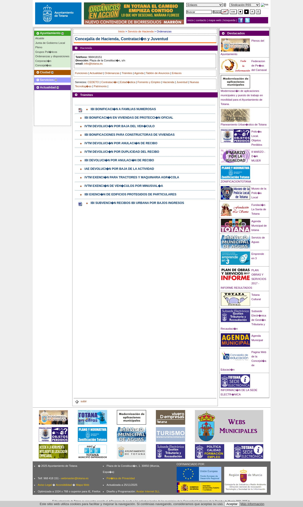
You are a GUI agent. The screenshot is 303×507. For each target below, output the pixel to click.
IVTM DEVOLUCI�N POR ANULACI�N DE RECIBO (121, 143)
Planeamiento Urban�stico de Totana (244, 124)
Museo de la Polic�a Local (259, 193)
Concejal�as (43, 65)
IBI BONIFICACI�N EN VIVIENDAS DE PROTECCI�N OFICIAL (129, 117)
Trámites (127, 73)
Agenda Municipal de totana (259, 225)
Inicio (121, 31)
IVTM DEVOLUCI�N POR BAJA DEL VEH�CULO (120, 126)
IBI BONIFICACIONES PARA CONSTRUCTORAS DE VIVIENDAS (130, 134)
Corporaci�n (43, 60)
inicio (191, 20)
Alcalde (39, 38)
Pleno (38, 47)
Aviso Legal (45, 484)
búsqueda (229, 20)
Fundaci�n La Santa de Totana (259, 209)
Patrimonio (100, 86)
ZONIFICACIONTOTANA (236, 181)
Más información (252, 504)
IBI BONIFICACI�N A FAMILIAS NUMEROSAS (123, 109)
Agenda (139, 73)
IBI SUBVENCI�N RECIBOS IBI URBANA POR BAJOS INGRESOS (137, 203)
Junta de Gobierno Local (50, 42)
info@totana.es (93, 63)
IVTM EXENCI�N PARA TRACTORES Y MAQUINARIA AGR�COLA (132, 177)
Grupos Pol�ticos (46, 51)
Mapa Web (82, 484)
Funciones (81, 73)
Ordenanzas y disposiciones (52, 56)
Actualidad (96, 73)
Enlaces (177, 73)
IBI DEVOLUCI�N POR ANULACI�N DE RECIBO (119, 160)
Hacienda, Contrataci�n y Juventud (134, 39)
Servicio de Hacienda (141, 31)
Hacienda (168, 82)
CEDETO (93, 82)
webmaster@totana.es (74, 478)
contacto (201, 20)
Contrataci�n (109, 82)
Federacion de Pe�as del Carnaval (259, 65)
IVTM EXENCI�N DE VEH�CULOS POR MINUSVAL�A (124, 186)
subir (81, 401)
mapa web (215, 20)
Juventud (181, 82)
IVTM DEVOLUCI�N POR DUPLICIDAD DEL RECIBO (122, 151)
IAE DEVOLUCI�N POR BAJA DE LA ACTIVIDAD (119, 169)
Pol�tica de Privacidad (121, 478)
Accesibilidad (64, 484)
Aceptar (232, 504)
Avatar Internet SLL (148, 491)
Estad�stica (127, 82)
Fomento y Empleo (149, 82)
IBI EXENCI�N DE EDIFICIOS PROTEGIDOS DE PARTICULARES (130, 194)
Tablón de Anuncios (158, 73)
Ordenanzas (112, 73)
